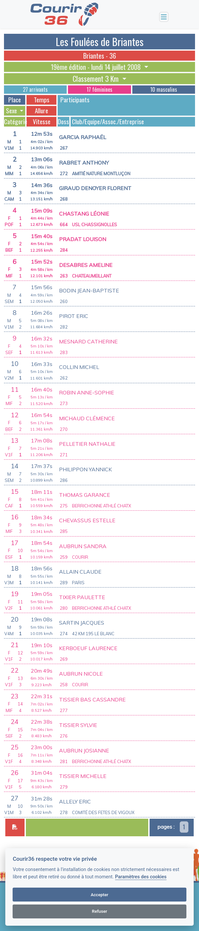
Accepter (99, 894)
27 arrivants (35, 89)
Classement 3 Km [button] (96, 78)
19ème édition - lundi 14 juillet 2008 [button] (96, 67)
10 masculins (163, 89)
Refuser (99, 911)
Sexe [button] (12, 110)
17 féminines (99, 89)
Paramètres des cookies (140, 877)
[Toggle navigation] (163, 17)
